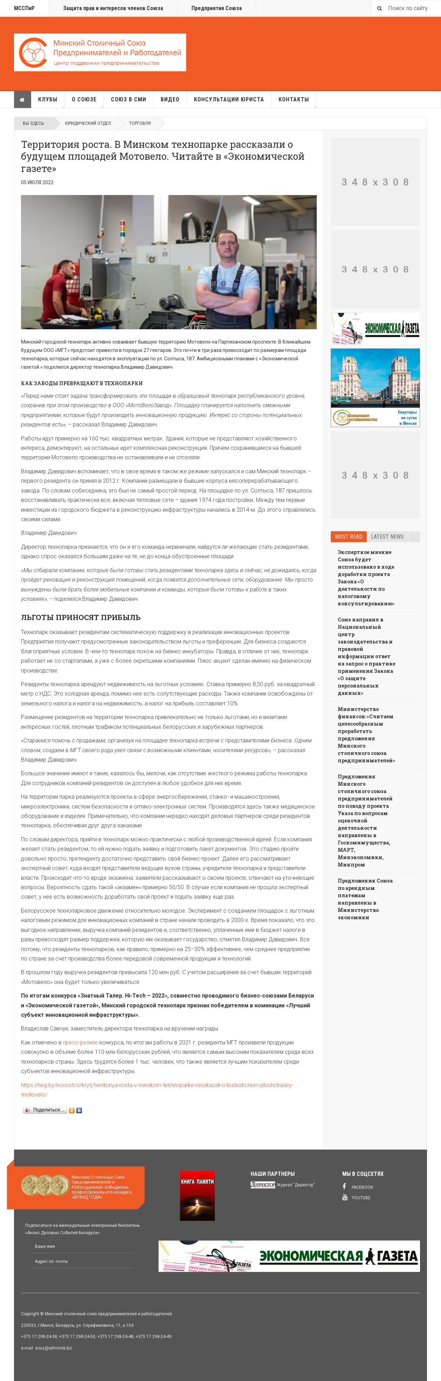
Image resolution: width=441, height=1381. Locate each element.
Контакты (297, 102)
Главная (22, 99)
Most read (349, 536)
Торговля (140, 123)
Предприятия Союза (216, 8)
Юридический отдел (88, 123)
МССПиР (24, 8)
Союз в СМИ (128, 99)
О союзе (88, 102)
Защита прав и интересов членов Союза (113, 8)
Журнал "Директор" (296, 1184)
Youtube (356, 1197)
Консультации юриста (229, 99)
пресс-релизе (80, 1042)
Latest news (387, 536)
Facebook (357, 1187)
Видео (170, 99)
